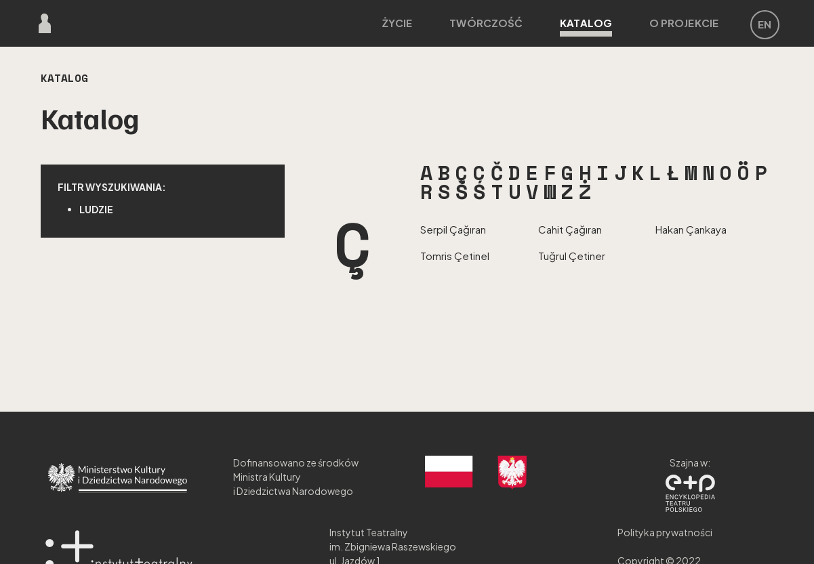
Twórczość (486, 22)
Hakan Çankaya (691, 229)
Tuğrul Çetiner (571, 255)
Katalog (586, 26)
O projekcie (683, 22)
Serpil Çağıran (453, 229)
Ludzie (96, 209)
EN (764, 24)
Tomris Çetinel (454, 255)
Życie (397, 22)
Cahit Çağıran (570, 229)
